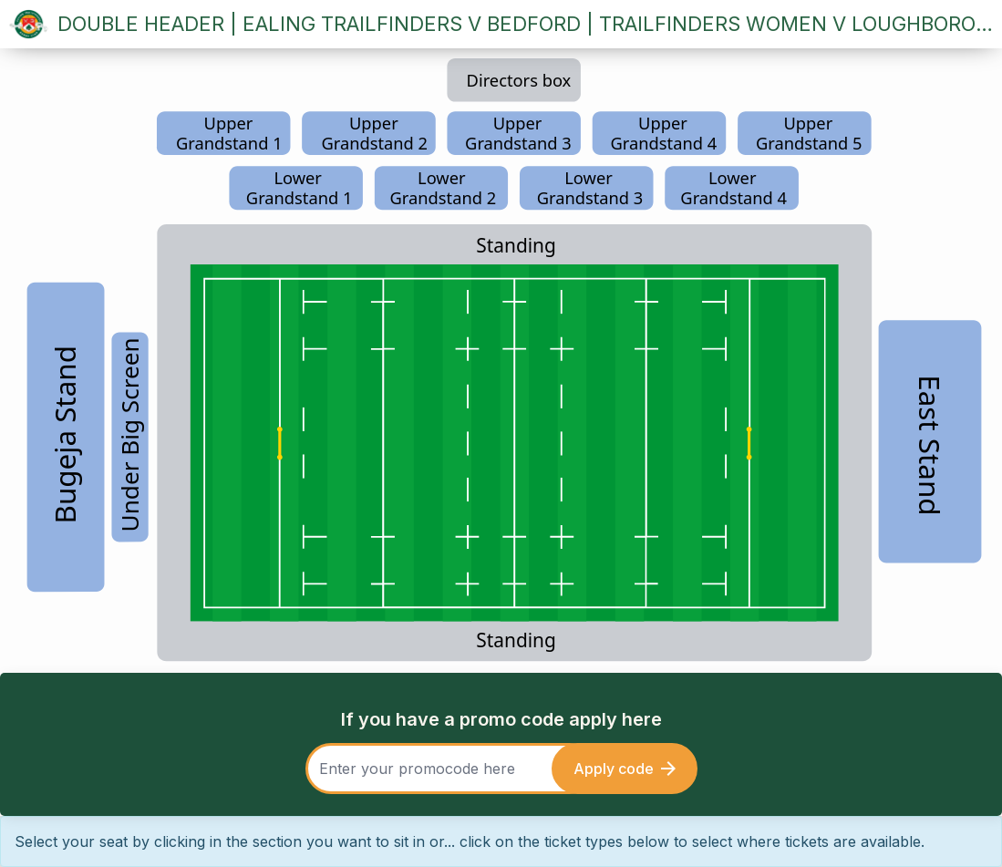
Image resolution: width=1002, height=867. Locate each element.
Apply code (624, 768)
